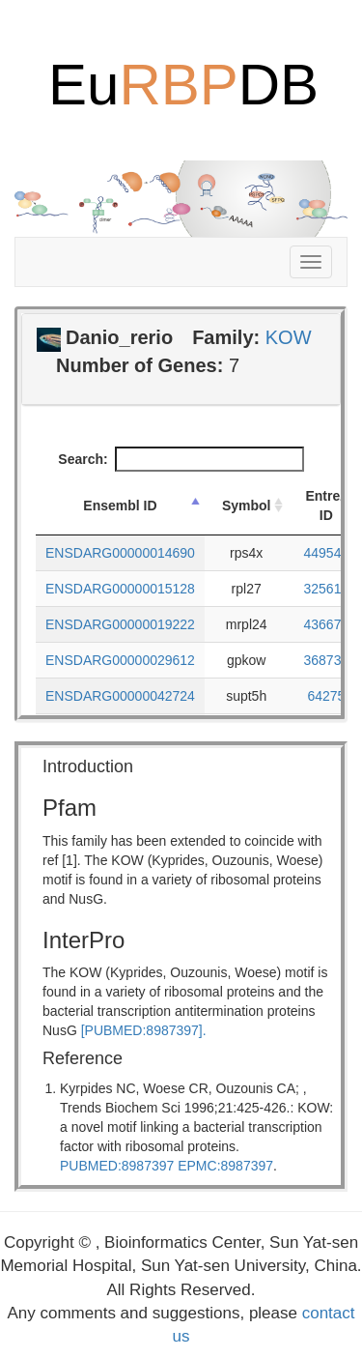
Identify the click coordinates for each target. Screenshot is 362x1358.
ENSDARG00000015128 (120, 588)
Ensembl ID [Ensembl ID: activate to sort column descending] (119, 505)
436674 (326, 624)
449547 (326, 553)
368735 (326, 660)
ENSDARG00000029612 (120, 660)
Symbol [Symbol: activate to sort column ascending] (246, 505)
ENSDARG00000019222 (120, 624)
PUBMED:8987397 (117, 1165)
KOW (288, 337)
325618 (326, 588)
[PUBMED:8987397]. (144, 1030)
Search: (180, 459)
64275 (326, 696)
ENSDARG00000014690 (120, 553)
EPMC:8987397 (225, 1165)
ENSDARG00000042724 (120, 696)
